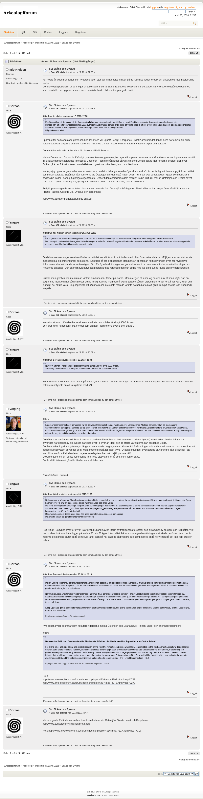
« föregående (185, 48)
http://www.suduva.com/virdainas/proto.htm (66, 723)
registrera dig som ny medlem (179, 7)
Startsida (9, 32)
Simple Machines (112, 792)
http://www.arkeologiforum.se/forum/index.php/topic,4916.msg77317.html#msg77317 (94, 730)
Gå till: (160, 774)
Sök (35, 32)
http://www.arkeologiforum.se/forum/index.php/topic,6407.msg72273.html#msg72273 (89, 682)
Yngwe (14, 222)
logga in (154, 7)
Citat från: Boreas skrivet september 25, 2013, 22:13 (67, 574)
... (13, 53)
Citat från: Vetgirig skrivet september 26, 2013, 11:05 (67, 494)
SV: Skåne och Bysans (62, 68)
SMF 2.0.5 (91, 792)
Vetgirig (15, 408)
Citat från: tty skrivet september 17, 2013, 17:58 (65, 116)
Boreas (15, 106)
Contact (48, 32)
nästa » (196, 48)
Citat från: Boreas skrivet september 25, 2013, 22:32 (67, 360)
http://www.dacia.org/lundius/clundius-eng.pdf (67, 198)
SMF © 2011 (100, 792)
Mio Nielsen (18, 69)
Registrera (80, 32)
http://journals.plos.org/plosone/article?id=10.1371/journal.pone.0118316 (77, 664)
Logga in (63, 32)
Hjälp (23, 32)
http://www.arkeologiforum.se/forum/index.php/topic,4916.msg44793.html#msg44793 (89, 679)
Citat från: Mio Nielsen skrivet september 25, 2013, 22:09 (69, 233)
